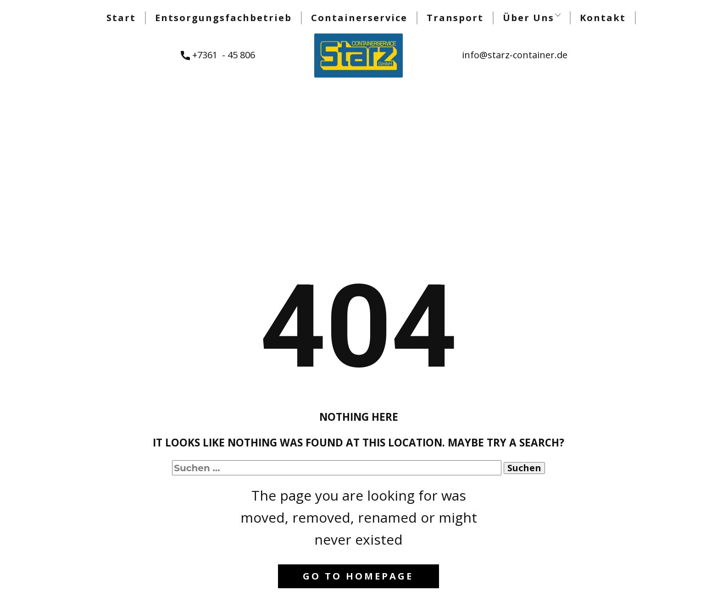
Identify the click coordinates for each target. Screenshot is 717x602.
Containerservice (359, 17)
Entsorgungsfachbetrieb (223, 17)
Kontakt (603, 17)
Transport (455, 17)
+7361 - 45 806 (218, 55)
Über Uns (528, 17)
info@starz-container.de (514, 55)
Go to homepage (358, 576)
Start (121, 17)
